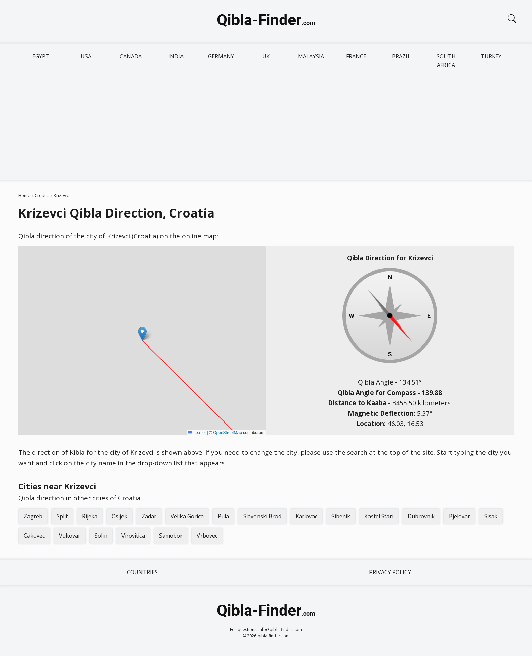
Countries (142, 572)
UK (266, 56)
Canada (131, 56)
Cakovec (34, 535)
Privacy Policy (390, 572)
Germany (221, 56)
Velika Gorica (187, 516)
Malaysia (311, 56)
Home (24, 195)
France (356, 56)
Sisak (490, 516)
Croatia (42, 195)
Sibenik (340, 516)
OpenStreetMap (227, 432)
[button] (142, 334)
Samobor (171, 535)
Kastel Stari (378, 516)
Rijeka (89, 516)
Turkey (491, 56)
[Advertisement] (266, 129)
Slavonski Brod (262, 516)
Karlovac (306, 516)
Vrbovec (207, 535)
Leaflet (197, 432)
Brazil (401, 56)
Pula (223, 516)
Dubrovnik (421, 516)
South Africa (446, 61)
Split (62, 516)
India (176, 56)
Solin (101, 535)
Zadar (148, 516)
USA (86, 56)
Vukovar (69, 535)
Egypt (40, 56)
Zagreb (33, 516)
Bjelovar (459, 516)
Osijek (119, 516)
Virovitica (133, 535)
